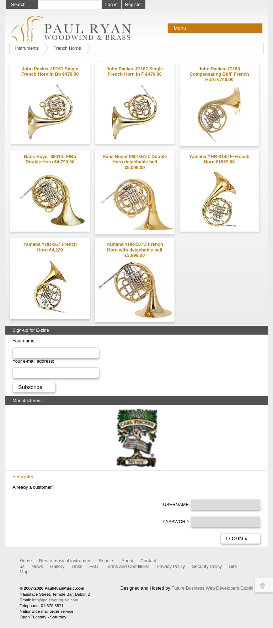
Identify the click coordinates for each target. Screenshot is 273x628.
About (127, 560)
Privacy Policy (171, 566)
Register (133, 4)
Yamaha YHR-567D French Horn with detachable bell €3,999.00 (134, 250)
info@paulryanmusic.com (55, 600)
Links (76, 566)
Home (26, 560)
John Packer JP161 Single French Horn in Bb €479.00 (50, 71)
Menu (179, 28)
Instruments (27, 48)
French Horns (67, 48)
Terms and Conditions (128, 566)
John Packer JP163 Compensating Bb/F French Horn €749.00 (219, 74)
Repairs (106, 560)
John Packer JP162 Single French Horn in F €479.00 (135, 71)
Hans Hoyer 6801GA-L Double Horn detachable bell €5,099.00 (134, 162)
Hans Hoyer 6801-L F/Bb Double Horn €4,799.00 (50, 159)
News (37, 566)
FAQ (93, 566)
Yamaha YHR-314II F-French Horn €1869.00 (219, 159)
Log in (111, 4)
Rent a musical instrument (65, 560)
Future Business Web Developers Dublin (212, 588)
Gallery (57, 566)
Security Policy (207, 566)
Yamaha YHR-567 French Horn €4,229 (50, 247)
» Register (22, 476)
